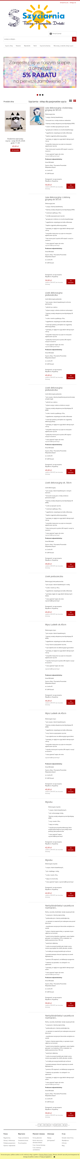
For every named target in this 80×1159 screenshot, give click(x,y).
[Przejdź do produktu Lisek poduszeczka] (37, 576)
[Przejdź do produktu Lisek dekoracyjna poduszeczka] (37, 293)
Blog (63, 1145)
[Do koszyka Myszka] (70, 849)
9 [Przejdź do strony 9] (58, 1125)
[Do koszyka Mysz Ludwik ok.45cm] (70, 702)
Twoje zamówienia (23, 1138)
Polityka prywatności (9, 1143)
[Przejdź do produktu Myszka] (37, 802)
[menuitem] (9, 45)
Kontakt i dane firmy (67, 1138)
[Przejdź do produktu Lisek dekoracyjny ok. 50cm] (37, 483)
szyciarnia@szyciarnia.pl (52, 156)
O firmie (64, 1143)
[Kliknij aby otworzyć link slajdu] (40, 72)
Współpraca (65, 1140)
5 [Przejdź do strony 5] (45, 1125)
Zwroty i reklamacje (9, 1140)
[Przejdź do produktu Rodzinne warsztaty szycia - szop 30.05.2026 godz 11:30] (15, 125)
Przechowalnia (22, 1143)
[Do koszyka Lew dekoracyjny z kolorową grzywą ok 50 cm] (70, 186)
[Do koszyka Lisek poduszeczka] (70, 613)
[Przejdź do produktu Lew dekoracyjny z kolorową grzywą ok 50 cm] (37, 116)
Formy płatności (37, 1138)
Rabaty (49, 1138)
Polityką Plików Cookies (45, 1154)
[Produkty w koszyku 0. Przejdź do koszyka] (55, 33)
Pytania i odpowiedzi (9, 1145)
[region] (40, 72)
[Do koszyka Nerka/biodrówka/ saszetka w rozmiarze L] (70, 1004)
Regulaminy (7, 1138)
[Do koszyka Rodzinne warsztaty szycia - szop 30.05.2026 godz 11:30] (15, 150)
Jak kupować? (51, 1140)
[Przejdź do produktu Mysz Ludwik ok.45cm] (37, 625)
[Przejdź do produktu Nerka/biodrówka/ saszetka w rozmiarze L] (37, 906)
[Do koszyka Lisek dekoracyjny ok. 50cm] (70, 565)
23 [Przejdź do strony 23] (65, 1125)
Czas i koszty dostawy (39, 1145)
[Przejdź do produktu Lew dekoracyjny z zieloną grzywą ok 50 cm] (37, 197)
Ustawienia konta (23, 1140)
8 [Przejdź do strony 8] (55, 1125)
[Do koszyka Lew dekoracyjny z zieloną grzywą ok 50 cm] (70, 281)
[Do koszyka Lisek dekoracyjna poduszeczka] (70, 376)
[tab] (37, 95)
